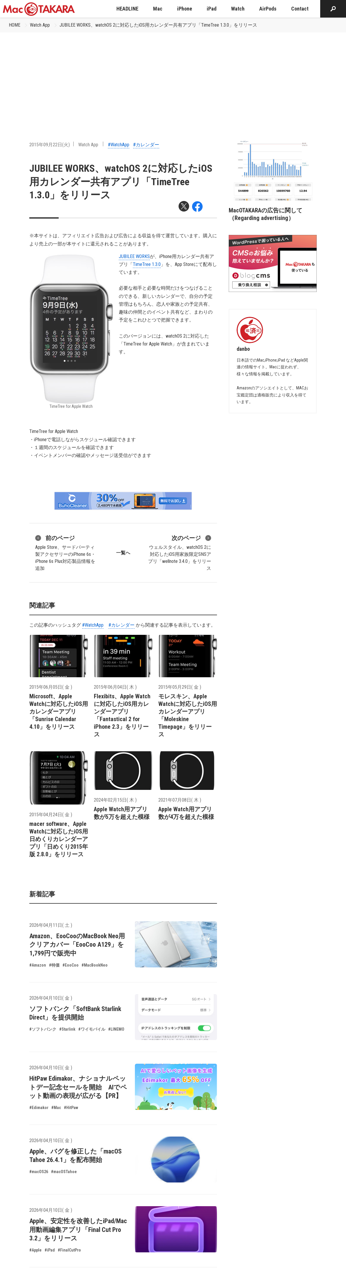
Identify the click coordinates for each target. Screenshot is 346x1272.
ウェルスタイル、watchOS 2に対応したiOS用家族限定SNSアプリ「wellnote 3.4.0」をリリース (179, 552)
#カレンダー (146, 144)
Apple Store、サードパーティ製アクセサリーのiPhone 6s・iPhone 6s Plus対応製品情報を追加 (65, 552)
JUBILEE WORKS (134, 256)
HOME (14, 25)
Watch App (40, 25)
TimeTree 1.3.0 (147, 264)
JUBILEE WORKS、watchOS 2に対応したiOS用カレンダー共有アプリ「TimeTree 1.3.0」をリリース (158, 25)
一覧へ (123, 553)
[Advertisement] (173, 76)
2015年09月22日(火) (49, 144)
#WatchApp (118, 144)
